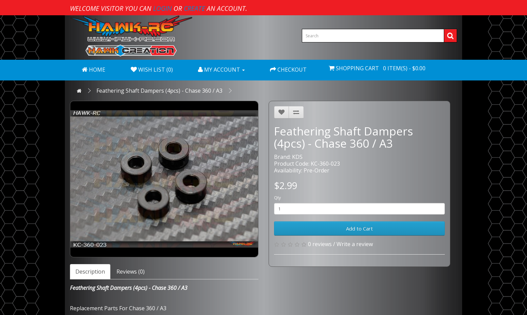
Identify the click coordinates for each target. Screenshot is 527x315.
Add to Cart (359, 228)
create (194, 8)
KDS (297, 157)
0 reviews (320, 244)
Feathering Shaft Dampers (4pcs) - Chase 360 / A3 (159, 90)
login (162, 8)
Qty (277, 198)
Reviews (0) (130, 271)
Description (90, 271)
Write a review (355, 244)
